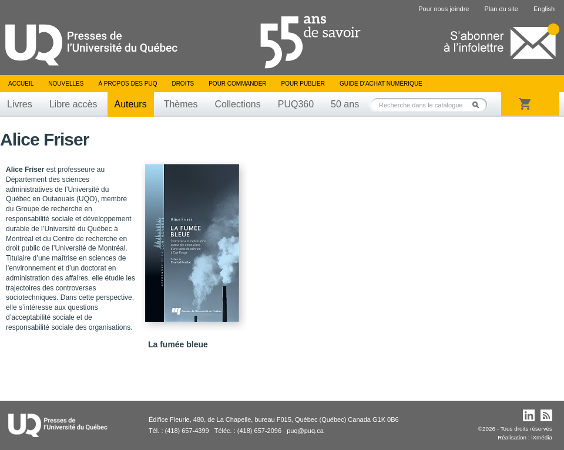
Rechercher (479, 104)
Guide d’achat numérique (381, 83)
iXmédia (541, 437)
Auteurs (131, 104)
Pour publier (303, 83)
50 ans (345, 104)
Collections (237, 104)
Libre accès (73, 104)
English (544, 8)
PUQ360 (296, 104)
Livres (19, 104)
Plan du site (501, 8)
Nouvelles (65, 83)
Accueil (20, 83)
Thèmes (181, 104)
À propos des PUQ (127, 83)
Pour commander (237, 83)
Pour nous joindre (443, 8)
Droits (183, 83)
